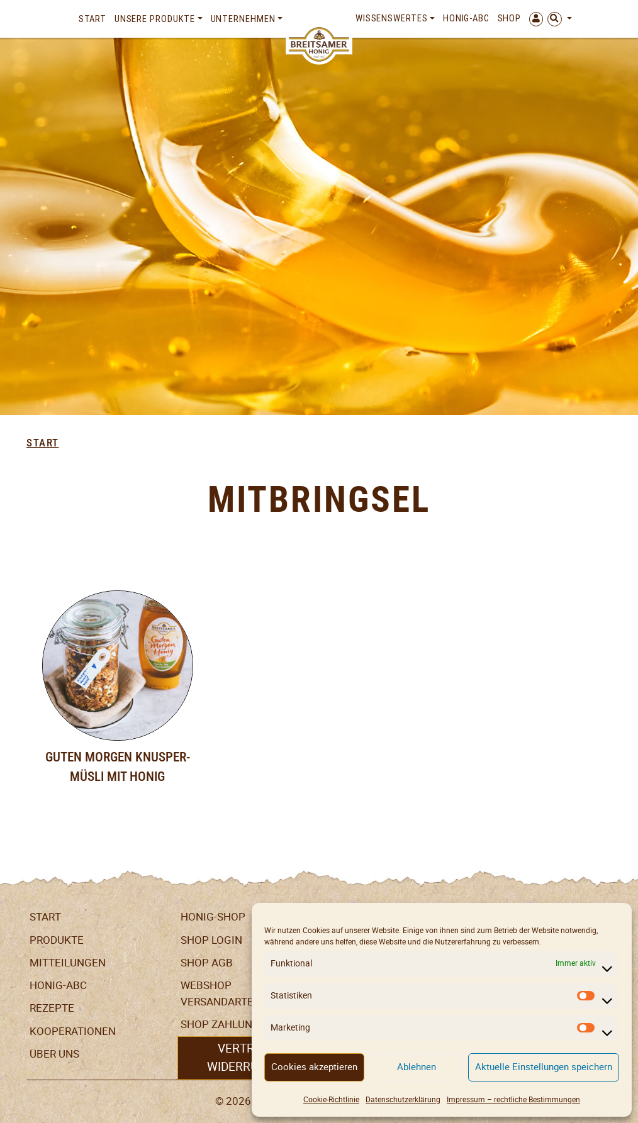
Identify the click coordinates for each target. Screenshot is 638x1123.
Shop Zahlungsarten (240, 1024)
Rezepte (52, 1007)
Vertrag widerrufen (244, 1057)
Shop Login (211, 940)
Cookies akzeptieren (314, 1066)
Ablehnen (416, 1066)
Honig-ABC (466, 18)
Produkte (57, 940)
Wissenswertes (391, 18)
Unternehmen (243, 19)
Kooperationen (73, 1031)
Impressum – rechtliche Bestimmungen (513, 1099)
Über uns (54, 1053)
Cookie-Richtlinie (331, 1099)
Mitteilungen (68, 962)
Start (93, 19)
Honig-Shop (213, 916)
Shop (510, 18)
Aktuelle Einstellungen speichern (543, 1066)
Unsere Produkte (155, 19)
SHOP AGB (207, 962)
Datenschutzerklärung (403, 1099)
